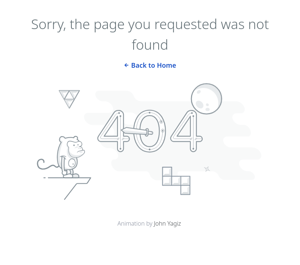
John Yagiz (167, 223)
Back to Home (150, 64)
